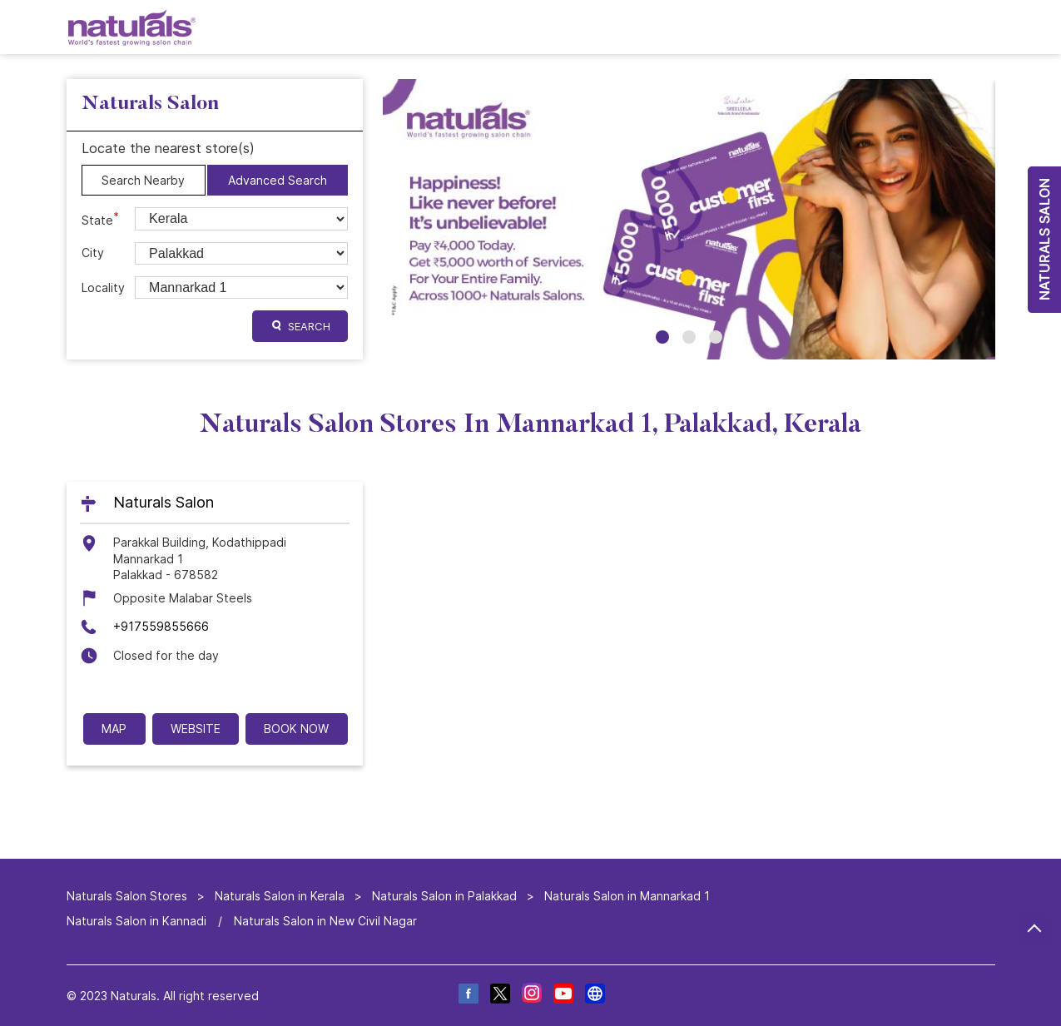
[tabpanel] (689, 219)
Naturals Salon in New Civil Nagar (325, 920)
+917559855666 (161, 627)
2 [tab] (689, 337)
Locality (103, 287)
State (100, 219)
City (93, 252)
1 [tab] (662, 337)
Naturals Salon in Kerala (280, 896)
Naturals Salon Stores (129, 896)
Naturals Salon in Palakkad (444, 896)
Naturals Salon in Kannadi (136, 920)
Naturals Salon (163, 503)
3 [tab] (715, 337)
